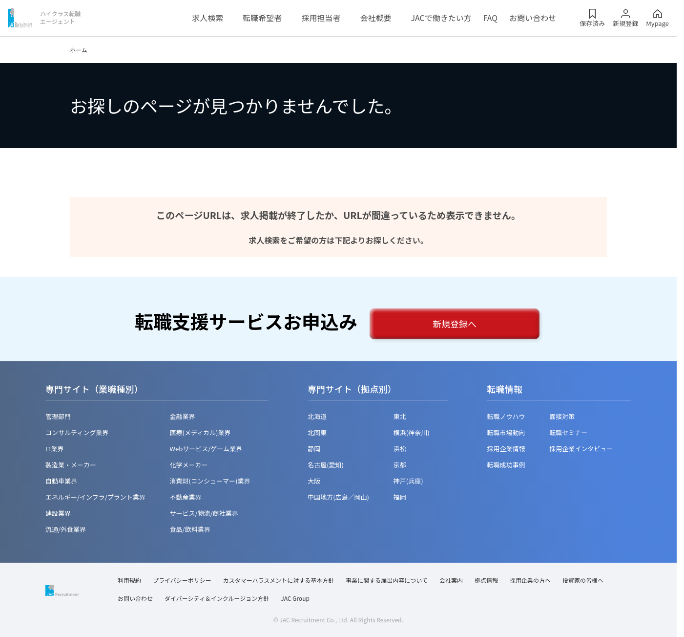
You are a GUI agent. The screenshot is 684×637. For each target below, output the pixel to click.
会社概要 (375, 17)
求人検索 (207, 17)
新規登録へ (455, 323)
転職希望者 (262, 17)
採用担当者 (320, 17)
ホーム (78, 49)
